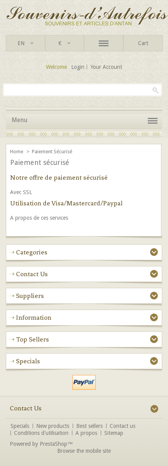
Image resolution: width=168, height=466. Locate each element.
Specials (28, 361)
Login (77, 67)
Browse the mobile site (84, 451)
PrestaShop (53, 444)
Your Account (106, 67)
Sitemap (113, 433)
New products (52, 426)
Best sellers (89, 426)
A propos (86, 433)
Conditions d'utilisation (41, 433)
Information (33, 317)
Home (17, 151)
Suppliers (30, 296)
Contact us (122, 426)
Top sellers (32, 339)
